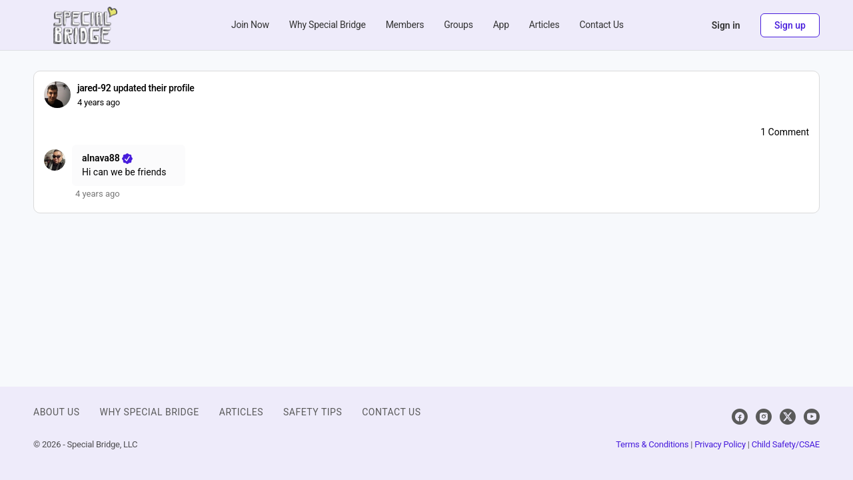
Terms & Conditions (652, 444)
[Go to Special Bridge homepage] (85, 24)
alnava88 (108, 158)
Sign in (726, 25)
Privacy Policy (720, 444)
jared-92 (94, 88)
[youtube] (812, 417)
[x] (788, 417)
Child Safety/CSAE (786, 444)
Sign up (790, 25)
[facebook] (740, 417)
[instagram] (764, 417)
